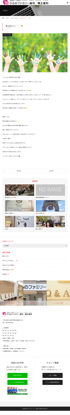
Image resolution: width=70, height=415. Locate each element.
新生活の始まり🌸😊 (8, 269)
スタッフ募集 (53, 375)
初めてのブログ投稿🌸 (9, 265)
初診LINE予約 (17, 375)
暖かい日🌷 (6, 256)
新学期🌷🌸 (6, 274)
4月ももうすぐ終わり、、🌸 (10, 260)
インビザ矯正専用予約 (17, 382)
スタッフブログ (7, 34)
